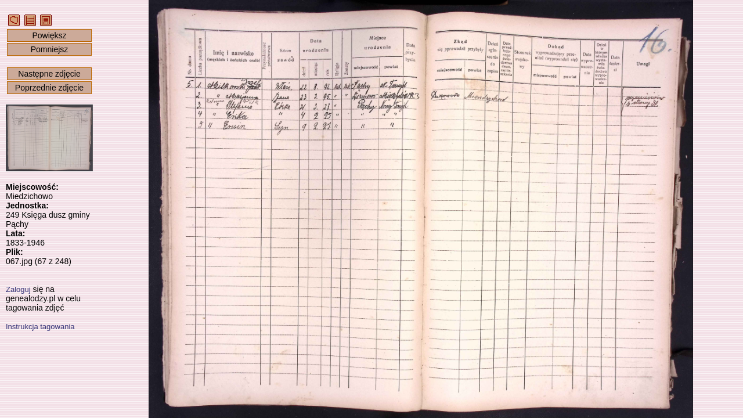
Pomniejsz (49, 49)
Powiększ (49, 35)
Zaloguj (18, 289)
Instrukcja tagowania (40, 326)
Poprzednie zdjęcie (49, 87)
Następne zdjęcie (49, 73)
